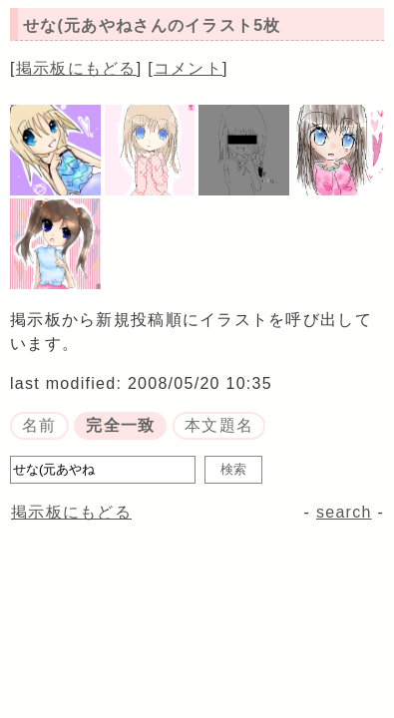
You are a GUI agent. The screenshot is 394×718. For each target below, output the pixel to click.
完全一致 (120, 425)
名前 (39, 425)
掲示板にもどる (76, 68)
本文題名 (219, 425)
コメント (188, 68)
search (344, 512)
